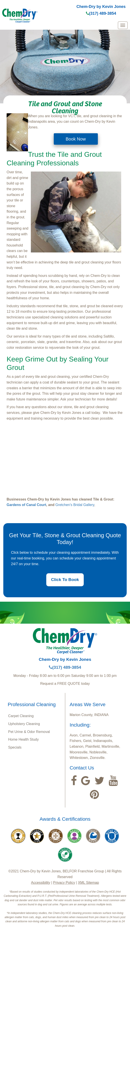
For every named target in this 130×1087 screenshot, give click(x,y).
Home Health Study (23, 739)
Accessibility (40, 882)
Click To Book (65, 579)
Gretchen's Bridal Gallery (74, 505)
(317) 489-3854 (101, 13)
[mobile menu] (123, 25)
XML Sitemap (88, 882)
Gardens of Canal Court (26, 505)
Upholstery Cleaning (24, 724)
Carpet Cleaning (21, 716)
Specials (14, 747)
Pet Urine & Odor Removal (29, 732)
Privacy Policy (64, 882)
